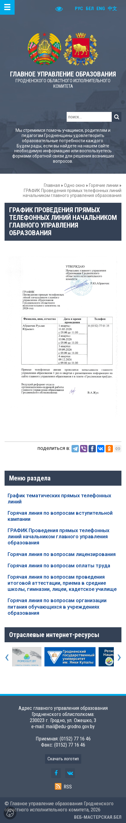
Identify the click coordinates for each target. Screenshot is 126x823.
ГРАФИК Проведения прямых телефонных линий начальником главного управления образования (58, 536)
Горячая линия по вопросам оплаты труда (59, 565)
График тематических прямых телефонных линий (59, 498)
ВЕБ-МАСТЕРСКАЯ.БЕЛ (97, 817)
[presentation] (7, 656)
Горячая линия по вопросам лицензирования (62, 554)
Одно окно (74, 185)
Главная (52, 185)
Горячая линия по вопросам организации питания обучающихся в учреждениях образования (57, 606)
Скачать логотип (63, 759)
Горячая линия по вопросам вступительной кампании (60, 516)
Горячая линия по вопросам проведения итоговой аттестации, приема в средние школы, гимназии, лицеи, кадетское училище (62, 583)
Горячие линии (103, 185)
